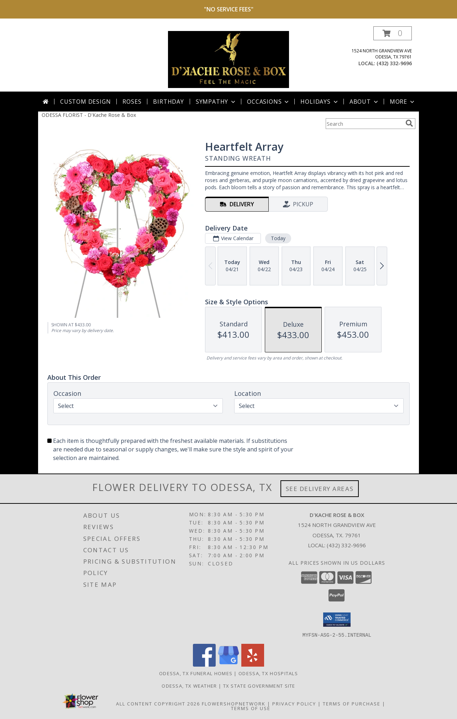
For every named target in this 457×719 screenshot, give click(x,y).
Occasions (268, 101)
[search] (409, 123)
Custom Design (85, 101)
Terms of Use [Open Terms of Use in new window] (250, 708)
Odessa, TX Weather (189, 685)
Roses (131, 101)
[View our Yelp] (252, 664)
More (403, 101)
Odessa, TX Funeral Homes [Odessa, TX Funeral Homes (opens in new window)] (195, 673)
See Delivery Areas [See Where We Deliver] (320, 489)
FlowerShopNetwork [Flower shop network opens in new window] (234, 703)
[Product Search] (364, 124)
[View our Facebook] (204, 664)
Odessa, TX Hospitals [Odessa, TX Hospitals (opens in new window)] (268, 673)
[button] (392, 33)
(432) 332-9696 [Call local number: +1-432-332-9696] (394, 63)
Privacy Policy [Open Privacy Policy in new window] (294, 703)
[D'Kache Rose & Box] (228, 59)
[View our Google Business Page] (228, 664)
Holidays (319, 101)
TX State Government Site (259, 685)
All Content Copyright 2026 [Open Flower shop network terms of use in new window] (158, 703)
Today (278, 238)
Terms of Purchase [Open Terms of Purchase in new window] (351, 703)
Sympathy (216, 101)
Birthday (168, 101)
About (364, 101)
